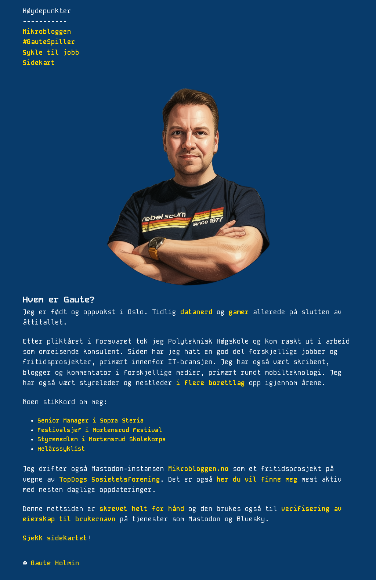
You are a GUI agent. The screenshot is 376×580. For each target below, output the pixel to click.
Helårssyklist (61, 449)
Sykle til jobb (51, 52)
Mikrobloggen (47, 32)
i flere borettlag (210, 383)
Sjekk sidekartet (55, 538)
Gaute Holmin (55, 563)
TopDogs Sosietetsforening (109, 479)
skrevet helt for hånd (142, 509)
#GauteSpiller (49, 42)
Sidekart (39, 63)
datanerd (196, 312)
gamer (239, 312)
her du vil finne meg (257, 479)
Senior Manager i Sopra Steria (90, 420)
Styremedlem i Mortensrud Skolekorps (101, 439)
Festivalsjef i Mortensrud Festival (99, 430)
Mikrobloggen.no (198, 469)
